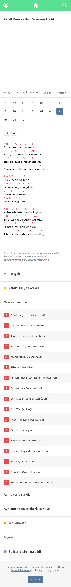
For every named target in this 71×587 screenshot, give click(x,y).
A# (5, 119)
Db (23, 103)
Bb (14, 119)
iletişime (32, 259)
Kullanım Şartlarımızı (43, 567)
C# (14, 103)
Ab (50, 111)
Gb (23, 111)
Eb (50, 103)
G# (41, 111)
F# (14, 111)
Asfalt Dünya (13, 19)
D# (41, 103)
